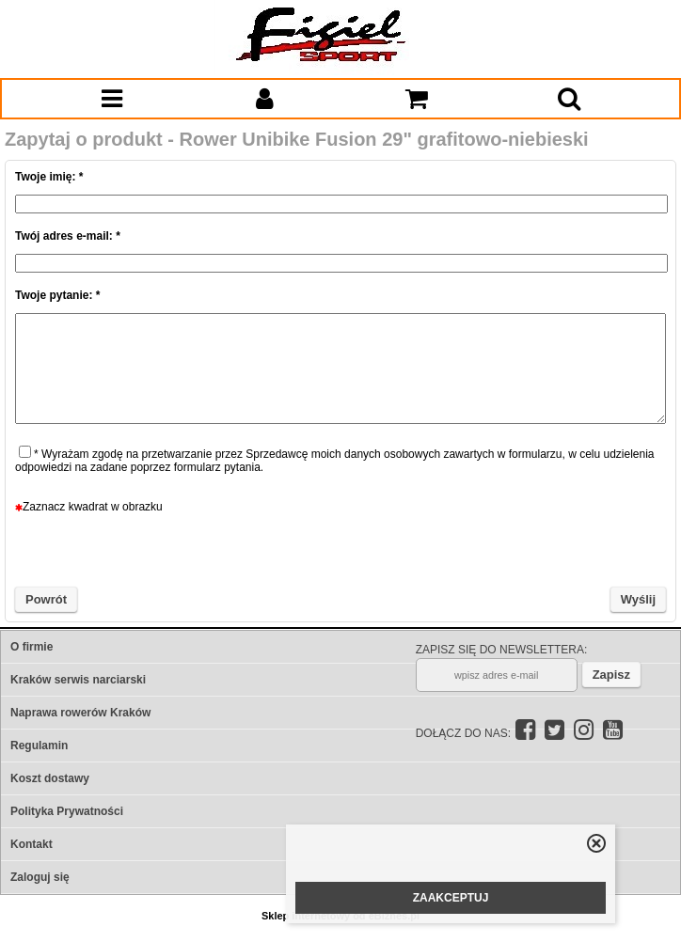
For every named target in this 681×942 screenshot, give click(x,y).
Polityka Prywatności (66, 811)
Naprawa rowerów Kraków (80, 712)
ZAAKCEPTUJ (451, 897)
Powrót (46, 599)
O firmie (31, 646)
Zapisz (611, 674)
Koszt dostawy (49, 778)
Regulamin (39, 745)
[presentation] (340, 550)
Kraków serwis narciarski (78, 679)
